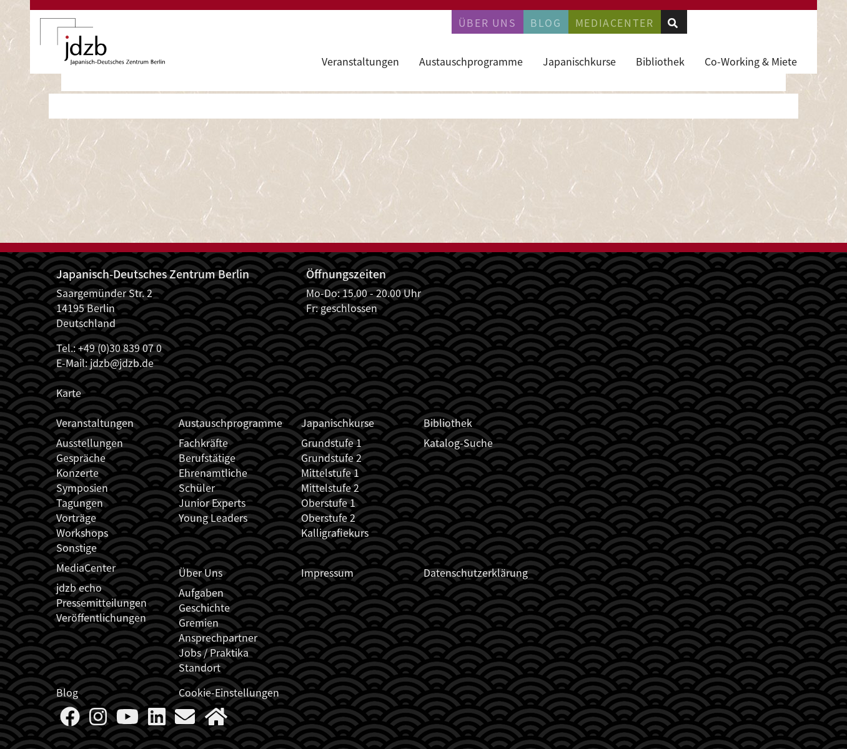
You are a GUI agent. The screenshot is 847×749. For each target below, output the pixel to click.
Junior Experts (212, 502)
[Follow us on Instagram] (98, 719)
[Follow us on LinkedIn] (157, 719)
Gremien (199, 622)
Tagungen (79, 502)
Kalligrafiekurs (335, 532)
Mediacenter (614, 22)
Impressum (327, 572)
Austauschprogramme (471, 61)
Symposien (82, 487)
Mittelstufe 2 (330, 487)
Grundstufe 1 (331, 442)
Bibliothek (660, 61)
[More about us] (216, 719)
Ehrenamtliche (213, 472)
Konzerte (77, 472)
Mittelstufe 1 (330, 472)
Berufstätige (207, 457)
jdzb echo (79, 587)
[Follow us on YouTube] (127, 719)
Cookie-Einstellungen (229, 692)
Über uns (487, 22)
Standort (199, 667)
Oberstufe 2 (328, 517)
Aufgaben (201, 592)
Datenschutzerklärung (475, 572)
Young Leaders (213, 517)
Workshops (82, 532)
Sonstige (76, 547)
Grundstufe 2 (331, 457)
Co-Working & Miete (751, 61)
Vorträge (76, 517)
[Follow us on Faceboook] (70, 719)
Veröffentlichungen (101, 617)
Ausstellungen (89, 442)
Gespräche (81, 457)
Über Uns (200, 572)
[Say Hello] (185, 719)
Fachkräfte (203, 442)
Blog (545, 22)
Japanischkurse (579, 61)
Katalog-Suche (458, 442)
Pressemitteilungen (101, 602)
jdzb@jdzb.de (122, 362)
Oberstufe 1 (328, 502)
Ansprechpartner (218, 637)
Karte (68, 392)
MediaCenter (86, 567)
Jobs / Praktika (214, 652)
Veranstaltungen (360, 61)
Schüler (197, 487)
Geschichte (204, 607)
